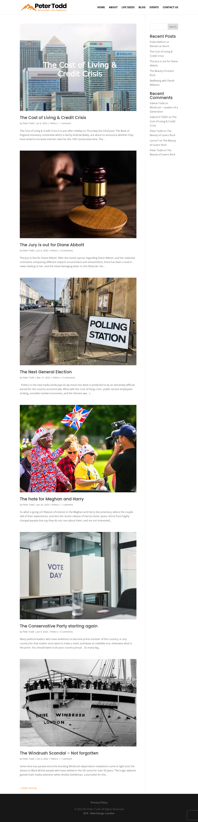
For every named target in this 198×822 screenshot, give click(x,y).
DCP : (86, 813)
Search (172, 26)
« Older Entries (28, 788)
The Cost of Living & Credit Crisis (53, 117)
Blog (142, 7)
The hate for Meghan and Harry (52, 499)
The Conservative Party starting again (59, 626)
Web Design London (102, 813)
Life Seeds (128, 7)
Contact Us (170, 7)
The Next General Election (46, 372)
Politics (53, 123)
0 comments (66, 250)
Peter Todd (28, 123)
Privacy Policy (99, 802)
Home (101, 7)
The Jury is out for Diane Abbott (52, 245)
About (113, 7)
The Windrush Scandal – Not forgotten (59, 753)
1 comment (65, 123)
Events (154, 7)
